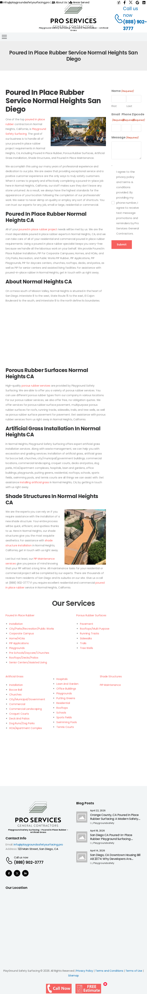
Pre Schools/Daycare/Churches (29, 653)
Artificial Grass (14, 676)
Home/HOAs (17, 638)
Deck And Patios (19, 718)
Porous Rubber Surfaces (91, 615)
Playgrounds (16, 648)
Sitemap (73, 975)
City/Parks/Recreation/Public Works (31, 628)
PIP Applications (19, 643)
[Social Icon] (9, 873)
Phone (128, 117)
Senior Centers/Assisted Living (28, 662)
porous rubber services (36, 385)
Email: (9, 844)
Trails (83, 643)
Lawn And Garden (67, 684)
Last (129, 106)
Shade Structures (111, 676)
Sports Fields (64, 717)
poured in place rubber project (38, 229)
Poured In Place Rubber (20, 615)
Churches (15, 694)
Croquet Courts (19, 714)
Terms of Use (133, 971)
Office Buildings (66, 688)
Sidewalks (86, 638)
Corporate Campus (21, 633)
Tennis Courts (65, 727)
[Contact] (116, 18)
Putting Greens (65, 698)
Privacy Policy (84, 971)
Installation (16, 624)
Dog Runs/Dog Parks (21, 723)
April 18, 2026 (97, 830)
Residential (63, 703)
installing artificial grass (34, 482)
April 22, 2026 (98, 810)
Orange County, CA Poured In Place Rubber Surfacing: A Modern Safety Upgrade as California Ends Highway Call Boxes (114, 820)
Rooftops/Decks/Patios (23, 657)
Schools (61, 712)
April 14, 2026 (97, 850)
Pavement (86, 624)
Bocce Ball (15, 690)
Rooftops (62, 708)
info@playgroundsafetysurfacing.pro (25, 2)
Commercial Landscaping (25, 709)
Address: (11, 849)
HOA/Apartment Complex (25, 728)
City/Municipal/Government (27, 699)
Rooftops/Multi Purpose (94, 628)
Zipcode (138, 117)
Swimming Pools (66, 722)
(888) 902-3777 (135, 25)
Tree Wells (86, 648)
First (114, 106)
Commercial (17, 704)
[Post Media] (81, 817)
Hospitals (62, 679)
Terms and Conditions (109, 971)
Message (125, 137)
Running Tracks (89, 633)
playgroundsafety (103, 823)
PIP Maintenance (110, 685)
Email (118, 117)
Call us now (21, 857)
